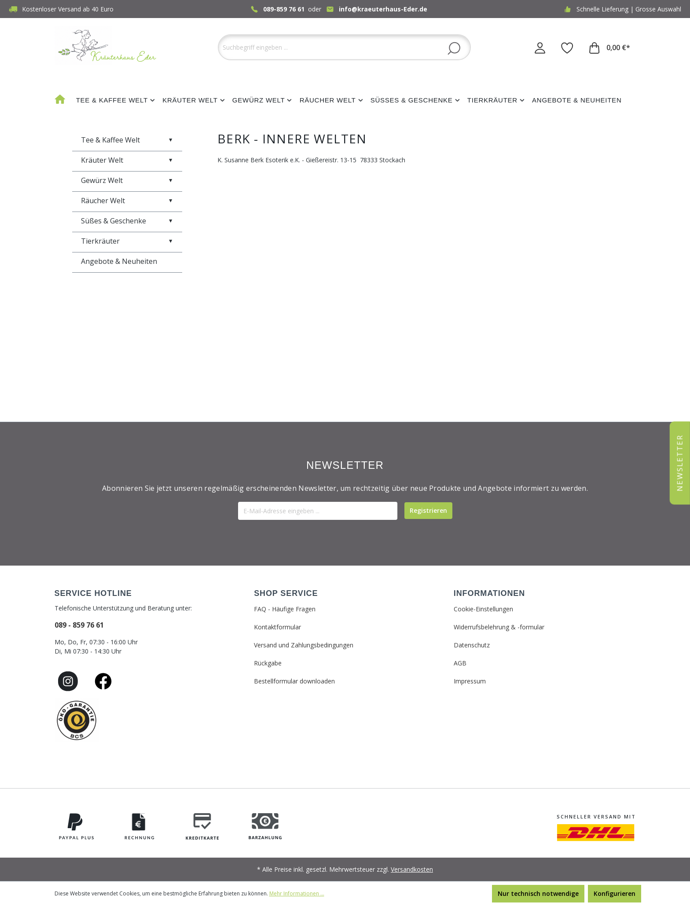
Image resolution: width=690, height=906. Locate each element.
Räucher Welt (127, 200)
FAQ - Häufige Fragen (285, 609)
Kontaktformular (277, 627)
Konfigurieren (614, 893)
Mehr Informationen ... (296, 893)
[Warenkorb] (610, 47)
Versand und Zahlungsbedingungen (303, 645)
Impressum (470, 681)
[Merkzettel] (567, 47)
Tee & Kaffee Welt (127, 140)
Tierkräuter (127, 241)
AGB (460, 663)
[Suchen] (454, 48)
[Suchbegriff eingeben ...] (344, 47)
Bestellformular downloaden (294, 681)
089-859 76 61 (284, 9)
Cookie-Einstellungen (483, 609)
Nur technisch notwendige (538, 893)
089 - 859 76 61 (79, 625)
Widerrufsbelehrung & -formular (499, 627)
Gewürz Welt (127, 180)
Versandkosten (412, 869)
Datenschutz (472, 645)
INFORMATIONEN (489, 593)
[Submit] (428, 510)
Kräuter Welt (127, 160)
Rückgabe (268, 663)
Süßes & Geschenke (127, 221)
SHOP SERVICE (286, 593)
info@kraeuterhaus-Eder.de (383, 9)
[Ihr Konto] (540, 47)
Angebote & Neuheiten (119, 261)
